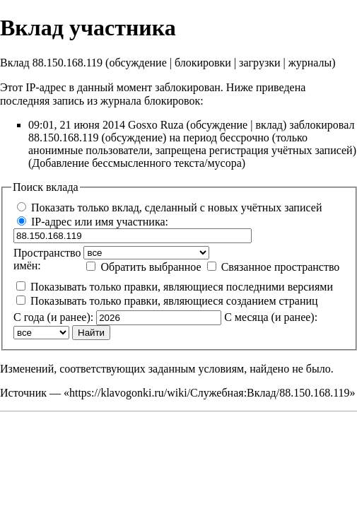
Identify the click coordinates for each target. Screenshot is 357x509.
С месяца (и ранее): (270, 317)
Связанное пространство (280, 267)
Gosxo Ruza (156, 125)
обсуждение (137, 63)
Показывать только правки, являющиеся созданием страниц (174, 301)
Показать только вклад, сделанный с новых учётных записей (176, 207)
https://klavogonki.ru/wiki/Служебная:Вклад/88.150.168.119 (209, 393)
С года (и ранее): (53, 317)
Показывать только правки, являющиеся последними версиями (181, 287)
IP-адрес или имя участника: (99, 222)
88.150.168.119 (63, 137)
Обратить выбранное (150, 267)
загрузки (259, 63)
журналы (310, 63)
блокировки (203, 63)
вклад (269, 125)
